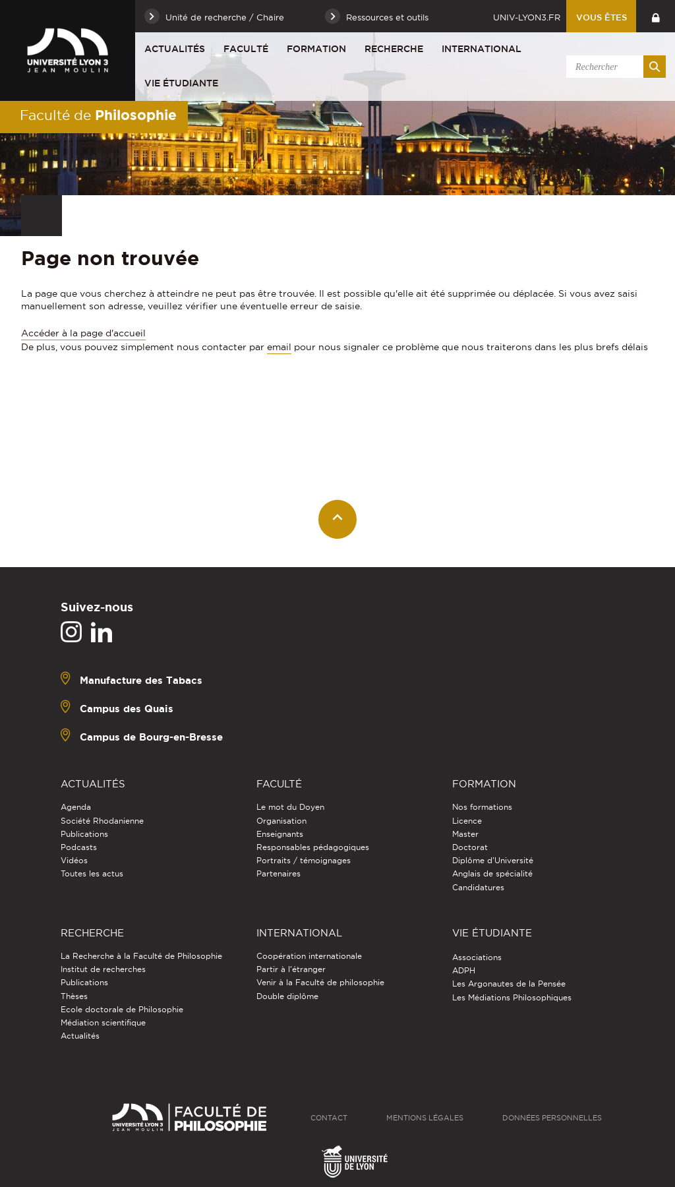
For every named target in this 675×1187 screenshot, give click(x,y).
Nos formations (482, 807)
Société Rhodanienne (102, 820)
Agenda (76, 807)
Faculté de (98, 115)
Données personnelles (552, 1118)
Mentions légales (424, 1118)
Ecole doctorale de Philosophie (122, 1009)
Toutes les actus (92, 873)
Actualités (174, 49)
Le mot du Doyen (290, 807)
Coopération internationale (309, 956)
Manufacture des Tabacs (141, 680)
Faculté (245, 49)
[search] (613, 66)
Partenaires (278, 873)
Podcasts (79, 847)
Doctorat (470, 847)
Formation (316, 49)
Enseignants (279, 834)
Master (465, 834)
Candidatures (478, 887)
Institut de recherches (103, 969)
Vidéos (74, 860)
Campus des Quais (126, 708)
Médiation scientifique (103, 1022)
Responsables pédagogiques (312, 847)
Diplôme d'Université (492, 860)
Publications (84, 834)
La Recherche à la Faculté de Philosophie (141, 956)
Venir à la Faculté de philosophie (320, 982)
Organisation (281, 820)
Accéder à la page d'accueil (83, 333)
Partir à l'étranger (291, 969)
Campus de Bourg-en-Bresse (151, 737)
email (279, 347)
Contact (328, 1118)
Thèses (74, 996)
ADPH (463, 970)
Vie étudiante (181, 83)
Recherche (394, 49)
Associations (477, 957)
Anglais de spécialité (492, 873)
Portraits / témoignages (303, 860)
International (481, 49)
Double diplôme (287, 996)
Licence (467, 820)
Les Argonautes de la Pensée (509, 983)
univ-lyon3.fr (526, 17)
